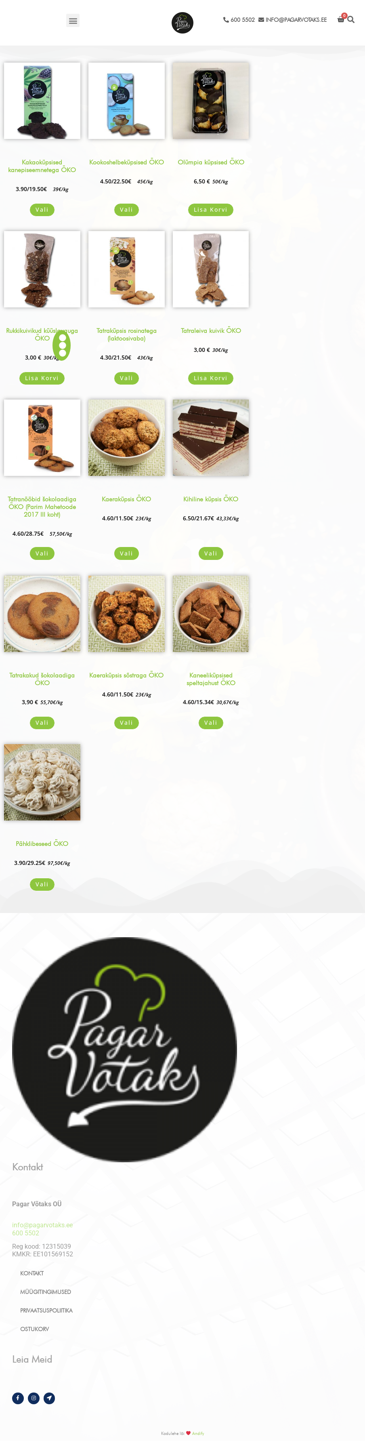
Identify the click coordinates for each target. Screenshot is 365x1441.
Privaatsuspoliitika (46, 1310)
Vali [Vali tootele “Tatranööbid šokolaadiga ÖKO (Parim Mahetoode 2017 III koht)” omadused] (42, 553)
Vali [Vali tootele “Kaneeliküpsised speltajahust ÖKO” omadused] (211, 722)
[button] (73, 20)
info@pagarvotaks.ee (292, 20)
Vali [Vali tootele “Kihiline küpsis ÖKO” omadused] (211, 553)
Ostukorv (34, 1329)
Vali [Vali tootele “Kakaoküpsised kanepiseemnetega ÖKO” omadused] (42, 209)
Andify (198, 1433)
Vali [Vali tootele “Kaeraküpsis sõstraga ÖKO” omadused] (126, 722)
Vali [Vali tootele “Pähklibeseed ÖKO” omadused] (42, 884)
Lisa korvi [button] (211, 209)
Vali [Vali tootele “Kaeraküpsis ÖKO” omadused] (126, 553)
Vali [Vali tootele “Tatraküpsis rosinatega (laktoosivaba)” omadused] (126, 378)
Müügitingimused (45, 1292)
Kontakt (32, 1273)
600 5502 (239, 20)
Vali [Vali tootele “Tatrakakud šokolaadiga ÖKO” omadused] (42, 722)
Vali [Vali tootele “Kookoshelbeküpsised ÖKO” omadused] (126, 209)
